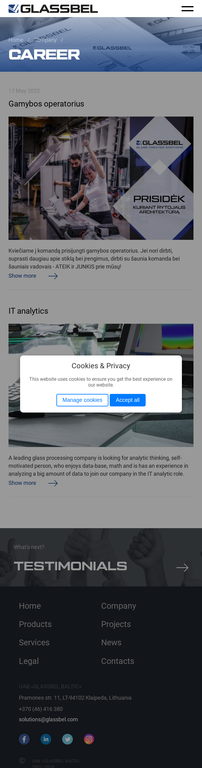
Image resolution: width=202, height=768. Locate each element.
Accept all (128, 400)
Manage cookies (82, 400)
